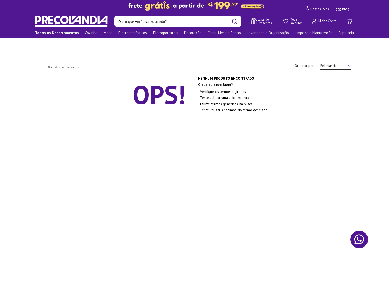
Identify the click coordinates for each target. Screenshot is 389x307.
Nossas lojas (317, 8)
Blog (342, 9)
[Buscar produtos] (234, 21)
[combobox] (177, 21)
